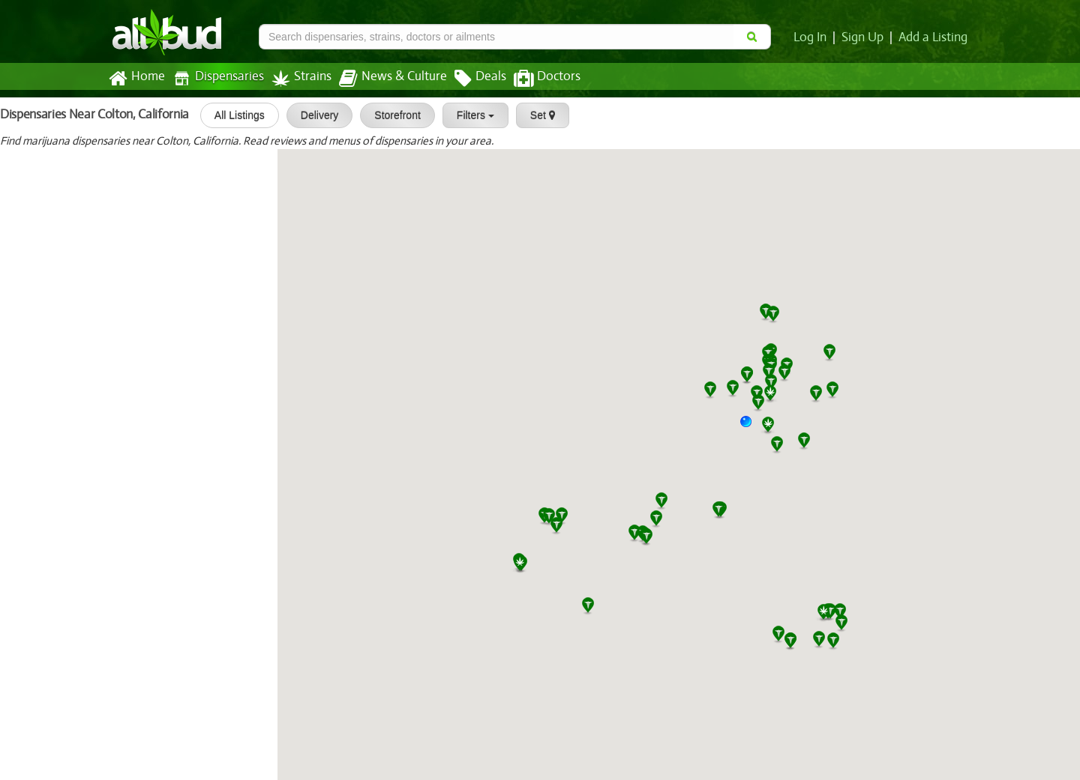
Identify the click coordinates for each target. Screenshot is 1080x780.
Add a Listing (934, 37)
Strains (296, 78)
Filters (469, 115)
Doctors (534, 78)
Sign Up (865, 37)
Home (136, 78)
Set (536, 115)
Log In (813, 37)
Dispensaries (215, 78)
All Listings (233, 115)
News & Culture (384, 78)
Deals (469, 78)
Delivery (314, 115)
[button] (751, 427)
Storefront (392, 115)
